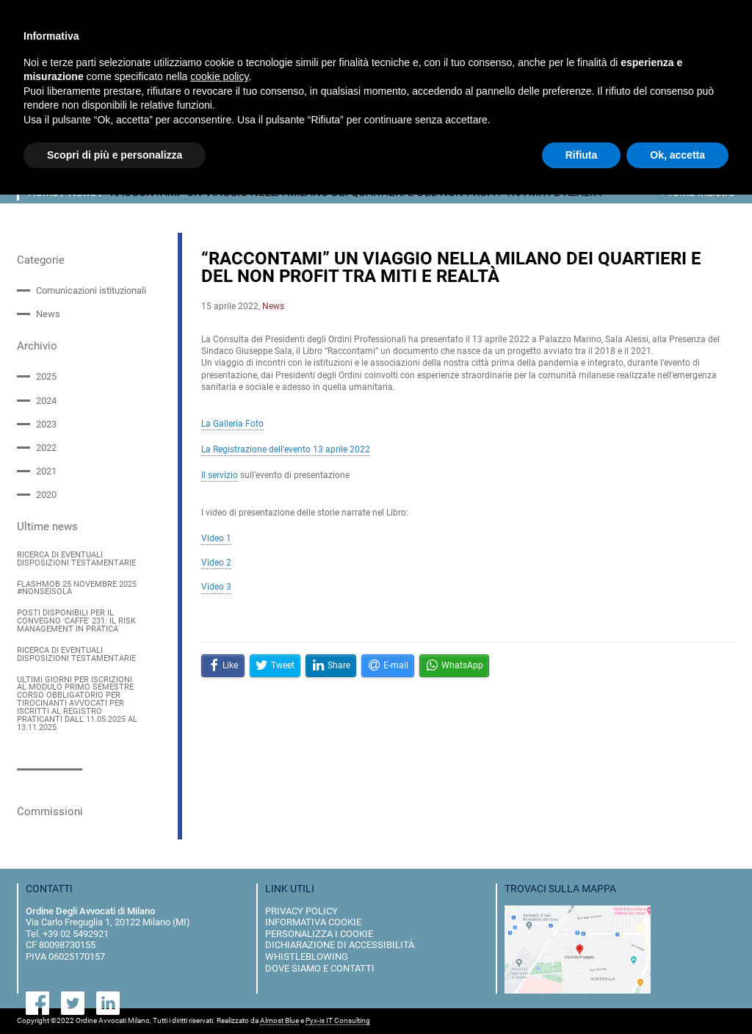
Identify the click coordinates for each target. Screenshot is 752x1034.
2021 (46, 471)
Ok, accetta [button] (677, 155)
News (48, 314)
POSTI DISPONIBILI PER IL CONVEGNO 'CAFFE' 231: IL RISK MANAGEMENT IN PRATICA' (76, 622)
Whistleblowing (306, 956)
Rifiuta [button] (581, 155)
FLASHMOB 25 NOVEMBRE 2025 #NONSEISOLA (77, 589)
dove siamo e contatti (320, 968)
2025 (46, 376)
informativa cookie (313, 922)
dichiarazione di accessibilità (339, 944)
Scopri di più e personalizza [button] (114, 155)
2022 (46, 447)
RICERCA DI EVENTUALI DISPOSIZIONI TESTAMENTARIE (76, 560)
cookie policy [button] (219, 76)
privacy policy (301, 910)
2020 (46, 494)
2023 (46, 424)
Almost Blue (279, 1020)
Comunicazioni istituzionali (91, 290)
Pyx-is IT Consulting (338, 1020)
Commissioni (50, 811)
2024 (46, 400)
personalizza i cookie (319, 933)
